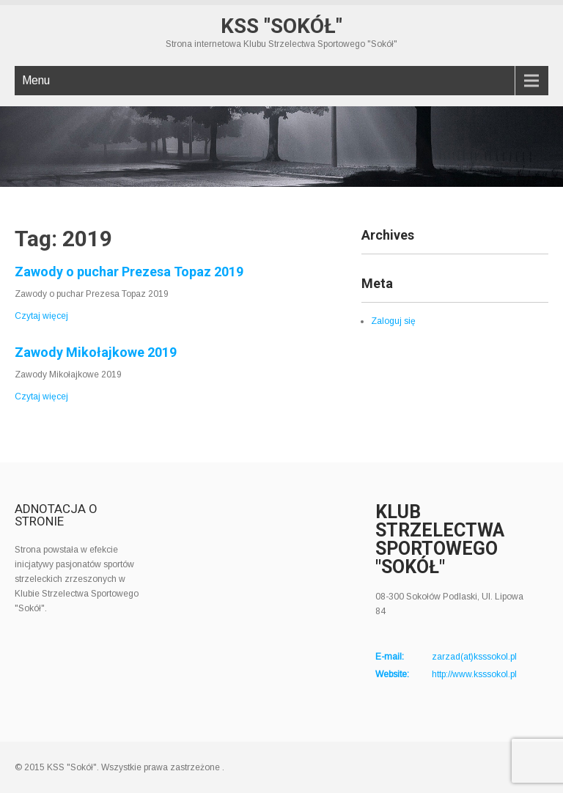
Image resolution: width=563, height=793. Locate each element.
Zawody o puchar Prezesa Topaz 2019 (129, 271)
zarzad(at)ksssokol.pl (474, 657)
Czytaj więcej (41, 316)
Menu (36, 80)
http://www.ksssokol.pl (474, 674)
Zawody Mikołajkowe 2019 (96, 352)
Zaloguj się (393, 321)
